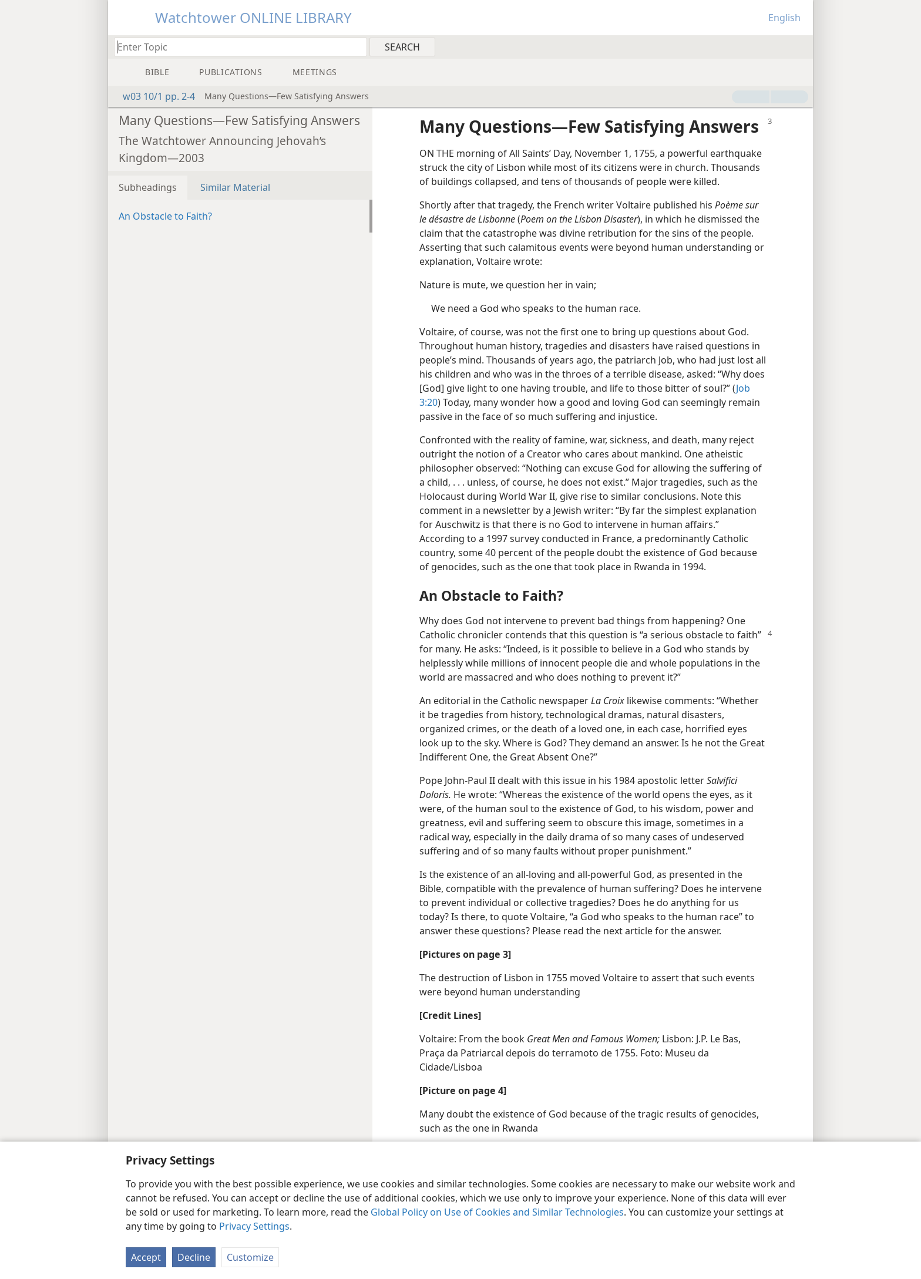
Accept (146, 1257)
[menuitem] (799, 46)
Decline (193, 1257)
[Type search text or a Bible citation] (234, 46)
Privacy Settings (254, 1226)
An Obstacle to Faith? (165, 216)
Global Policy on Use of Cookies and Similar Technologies (497, 1212)
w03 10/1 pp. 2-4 (153, 96)
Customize (250, 1257)
